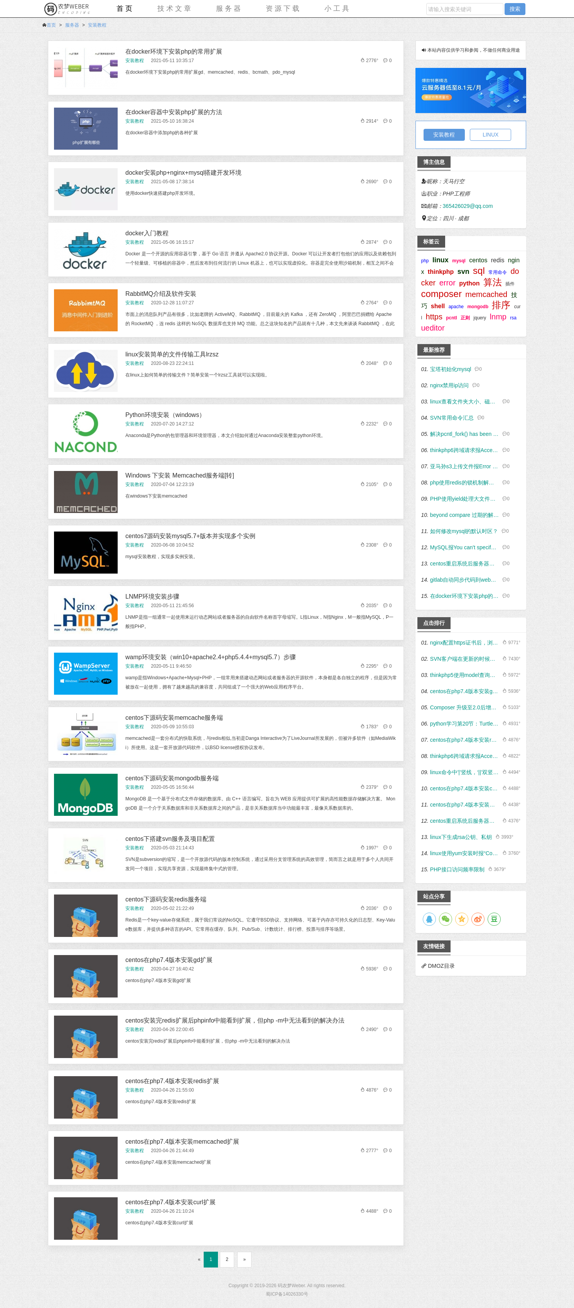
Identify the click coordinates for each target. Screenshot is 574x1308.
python (469, 283)
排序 (501, 305)
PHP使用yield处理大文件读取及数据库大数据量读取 (464, 499)
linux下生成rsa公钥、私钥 (461, 837)
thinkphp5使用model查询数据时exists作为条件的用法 (464, 675)
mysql (459, 260)
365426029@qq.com (468, 206)
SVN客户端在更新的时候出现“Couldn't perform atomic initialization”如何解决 (464, 659)
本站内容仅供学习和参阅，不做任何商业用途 (473, 50)
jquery (480, 318)
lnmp (498, 316)
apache (456, 306)
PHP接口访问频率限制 (457, 869)
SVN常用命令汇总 (452, 418)
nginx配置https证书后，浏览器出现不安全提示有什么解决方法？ (464, 643)
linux (440, 260)
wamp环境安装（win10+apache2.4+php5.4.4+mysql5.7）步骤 (210, 657)
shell (438, 306)
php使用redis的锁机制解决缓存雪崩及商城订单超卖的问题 (464, 482)
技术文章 (175, 8)
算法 (492, 282)
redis (498, 260)
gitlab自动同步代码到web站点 (464, 580)
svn (463, 271)
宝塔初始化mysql (450, 369)
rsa (513, 318)
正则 (465, 318)
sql (479, 270)
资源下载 (283, 8)
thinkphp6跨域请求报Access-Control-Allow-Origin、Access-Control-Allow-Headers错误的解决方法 (464, 450)
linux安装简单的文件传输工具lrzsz (172, 354)
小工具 (337, 8)
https (434, 316)
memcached (486, 294)
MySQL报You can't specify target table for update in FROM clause (464, 547)
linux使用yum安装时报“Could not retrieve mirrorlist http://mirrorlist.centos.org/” (464, 853)
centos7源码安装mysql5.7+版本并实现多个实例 (190, 536)
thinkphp (441, 271)
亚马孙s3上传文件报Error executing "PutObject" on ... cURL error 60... (464, 466)
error (447, 282)
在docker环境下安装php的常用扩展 (173, 51)
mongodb (477, 306)
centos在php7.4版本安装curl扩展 (170, 1202)
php (425, 260)
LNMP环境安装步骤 (152, 596)
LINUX (490, 135)
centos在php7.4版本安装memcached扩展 (182, 1141)
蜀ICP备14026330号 (287, 1294)
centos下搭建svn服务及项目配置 (170, 838)
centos (478, 260)
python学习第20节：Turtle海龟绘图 (464, 724)
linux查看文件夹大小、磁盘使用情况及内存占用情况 (464, 401)
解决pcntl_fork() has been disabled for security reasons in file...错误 (464, 434)
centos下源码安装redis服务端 (165, 899)
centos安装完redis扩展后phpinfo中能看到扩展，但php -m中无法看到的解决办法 (234, 1020)
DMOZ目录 (441, 966)
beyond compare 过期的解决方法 (464, 515)
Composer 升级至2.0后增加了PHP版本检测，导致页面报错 (464, 707)
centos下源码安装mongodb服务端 (172, 778)
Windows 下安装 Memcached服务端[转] (179, 475)
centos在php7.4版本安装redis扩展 (172, 1081)
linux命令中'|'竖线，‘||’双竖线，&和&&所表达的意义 (464, 772)
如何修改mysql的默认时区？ (464, 531)
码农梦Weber (291, 1285)
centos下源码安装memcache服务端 (174, 717)
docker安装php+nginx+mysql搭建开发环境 (183, 172)
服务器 (229, 8)
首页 (125, 8)
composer (441, 294)
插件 (510, 284)
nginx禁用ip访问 (449, 385)
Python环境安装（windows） (165, 415)
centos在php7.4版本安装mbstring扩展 (464, 805)
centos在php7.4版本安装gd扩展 (169, 960)
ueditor (433, 328)
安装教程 (97, 25)
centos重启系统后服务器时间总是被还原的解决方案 (464, 563)
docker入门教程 (147, 233)
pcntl (451, 318)
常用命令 (497, 272)
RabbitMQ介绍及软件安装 (160, 293)
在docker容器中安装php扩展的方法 (173, 112)
